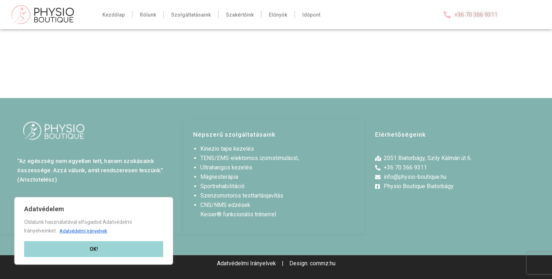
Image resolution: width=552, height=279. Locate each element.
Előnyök (278, 15)
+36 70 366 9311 (476, 14)
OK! (94, 249)
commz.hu (322, 263)
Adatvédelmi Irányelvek (86, 231)
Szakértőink (240, 15)
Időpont (311, 15)
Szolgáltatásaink (191, 15)
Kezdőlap (113, 15)
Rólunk (148, 15)
